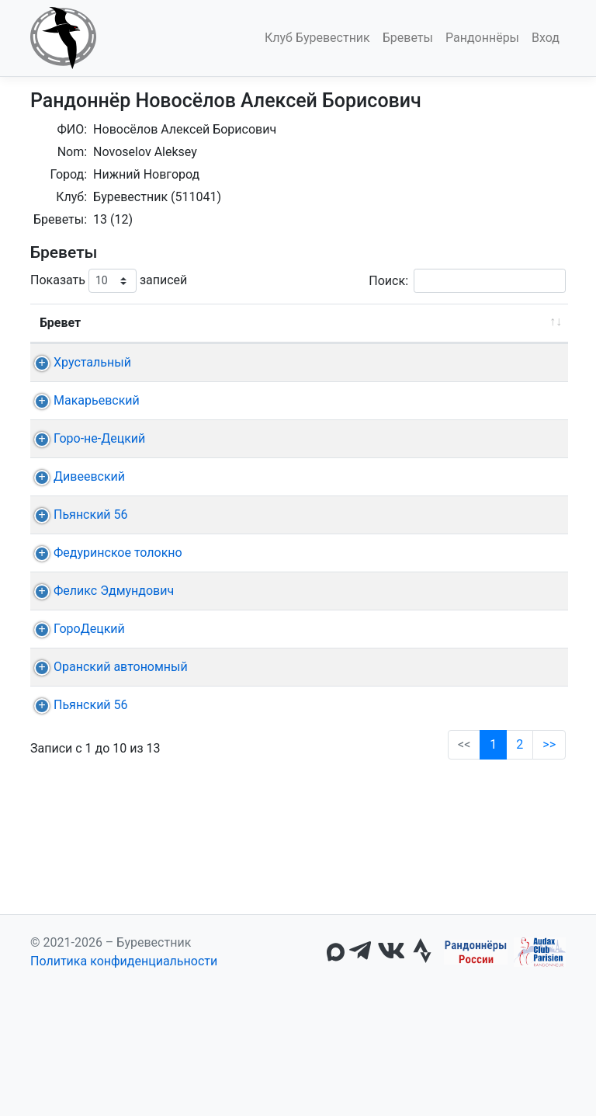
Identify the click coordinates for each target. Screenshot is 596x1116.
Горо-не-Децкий (99, 494)
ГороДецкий (89, 815)
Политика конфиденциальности (123, 1087)
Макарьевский (97, 437)
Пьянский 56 (91, 626)
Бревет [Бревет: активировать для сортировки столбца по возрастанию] (60, 322)
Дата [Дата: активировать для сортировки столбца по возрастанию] (253, 322)
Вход (546, 37)
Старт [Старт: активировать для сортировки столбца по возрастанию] (338, 322)
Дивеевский (89, 551)
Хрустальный (92, 362)
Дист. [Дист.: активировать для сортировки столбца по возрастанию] (189, 322)
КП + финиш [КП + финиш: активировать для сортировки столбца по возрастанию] (422, 322)
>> (549, 986)
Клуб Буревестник (317, 37)
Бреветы (408, 37)
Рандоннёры (482, 37)
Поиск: (467, 281)
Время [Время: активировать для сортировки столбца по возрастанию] (526, 322)
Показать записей (108, 281)
